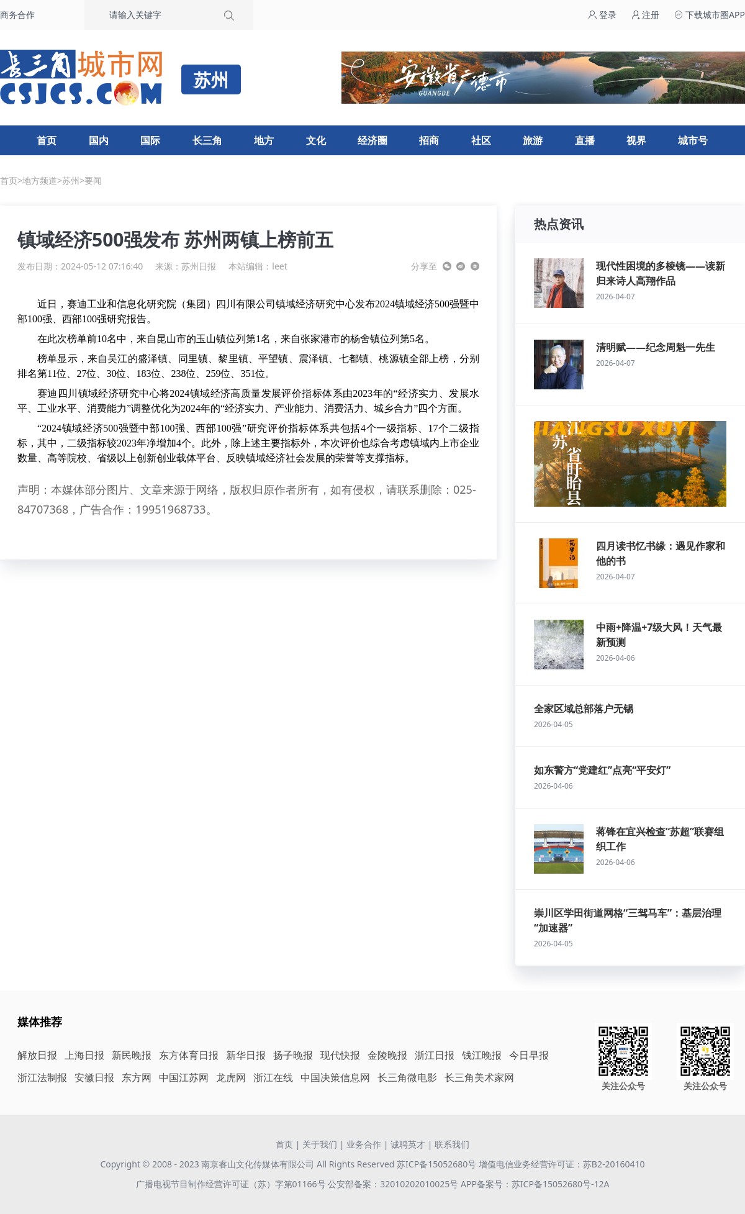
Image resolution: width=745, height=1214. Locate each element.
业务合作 (363, 1144)
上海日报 (84, 1055)
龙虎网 (231, 1077)
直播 (585, 140)
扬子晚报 (293, 1055)
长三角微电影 (407, 1077)
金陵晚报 (387, 1055)
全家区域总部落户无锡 (583, 708)
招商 (429, 140)
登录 (602, 14)
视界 (636, 140)
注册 (645, 14)
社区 (481, 140)
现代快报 (340, 1055)
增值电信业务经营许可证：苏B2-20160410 (562, 1164)
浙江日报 (434, 1055)
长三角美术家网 (479, 1077)
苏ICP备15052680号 (436, 1164)
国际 (150, 140)
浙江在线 (273, 1077)
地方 (264, 140)
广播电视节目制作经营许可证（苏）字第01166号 (232, 1184)
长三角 (207, 140)
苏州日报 (198, 266)
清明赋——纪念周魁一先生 (655, 347)
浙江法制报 (42, 1077)
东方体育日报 (189, 1055)
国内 (99, 140)
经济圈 (372, 140)
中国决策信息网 (335, 1077)
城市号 (693, 140)
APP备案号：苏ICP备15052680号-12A (535, 1184)
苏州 (70, 180)
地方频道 (39, 180)
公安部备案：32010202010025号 (394, 1184)
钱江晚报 (482, 1055)
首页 (46, 140)
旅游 (533, 140)
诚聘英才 (408, 1144)
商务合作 (17, 14)
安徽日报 (94, 1077)
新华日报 (246, 1055)
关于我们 (319, 1144)
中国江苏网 (184, 1077)
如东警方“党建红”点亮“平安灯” (602, 770)
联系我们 (452, 1144)
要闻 (93, 180)
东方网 (136, 1077)
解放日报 (37, 1055)
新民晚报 (131, 1055)
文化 (316, 140)
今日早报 (529, 1055)
